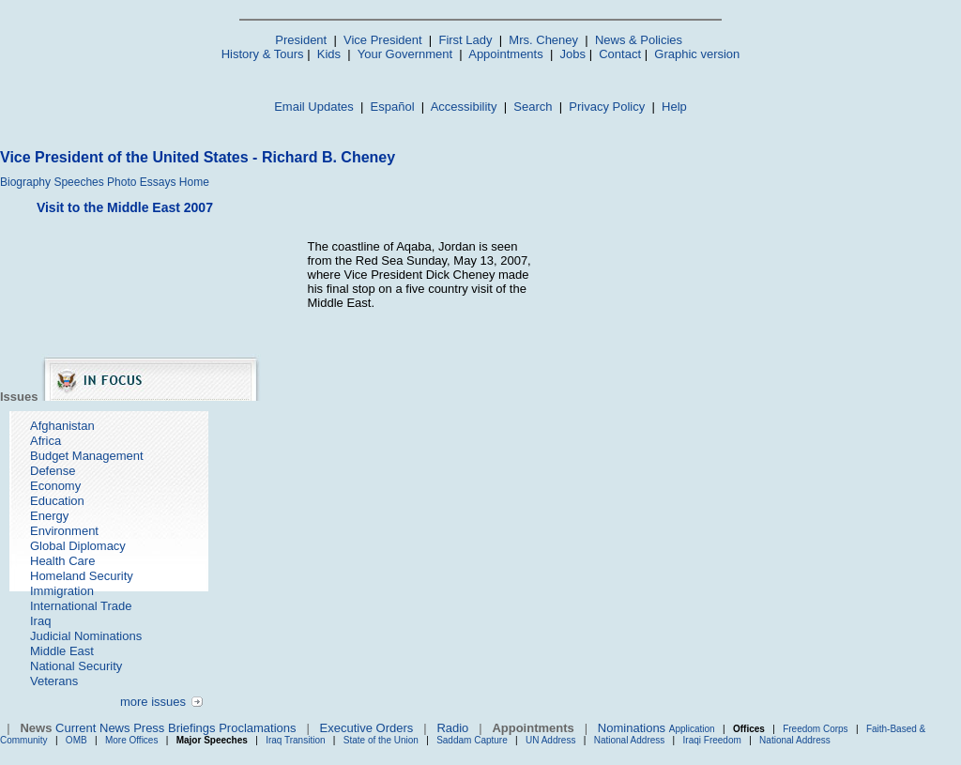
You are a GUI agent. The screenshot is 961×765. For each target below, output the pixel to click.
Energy (49, 516)
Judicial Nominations (86, 636)
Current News (92, 728)
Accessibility (464, 106)
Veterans (54, 681)
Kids (329, 54)
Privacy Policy (607, 106)
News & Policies (638, 40)
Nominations (631, 728)
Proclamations (257, 728)
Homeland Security (81, 576)
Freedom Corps (815, 729)
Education (57, 501)
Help (674, 106)
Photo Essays (141, 182)
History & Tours (262, 54)
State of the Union (381, 740)
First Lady (465, 40)
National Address (629, 740)
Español (393, 106)
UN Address (550, 740)
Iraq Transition (295, 740)
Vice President (382, 40)
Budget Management (87, 456)
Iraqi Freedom (712, 740)
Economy (55, 486)
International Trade (80, 606)
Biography (25, 182)
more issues (153, 702)
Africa (45, 441)
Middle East (62, 651)
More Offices (132, 740)
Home (194, 182)
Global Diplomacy (78, 546)
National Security (76, 666)
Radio (452, 728)
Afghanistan (62, 426)
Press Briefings (174, 728)
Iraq (40, 621)
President (301, 40)
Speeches (78, 182)
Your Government (405, 54)
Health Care (62, 561)
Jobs (573, 54)
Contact (620, 54)
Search (532, 106)
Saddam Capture (472, 740)
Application (692, 729)
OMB (76, 740)
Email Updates (314, 106)
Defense (52, 471)
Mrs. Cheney (543, 40)
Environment (64, 531)
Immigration (62, 591)
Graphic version (697, 54)
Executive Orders (367, 728)
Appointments (505, 54)
